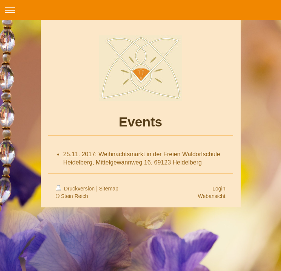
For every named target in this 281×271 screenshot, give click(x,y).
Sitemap (108, 189)
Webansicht (212, 196)
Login (218, 189)
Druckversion (76, 189)
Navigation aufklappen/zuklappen (140, 10)
